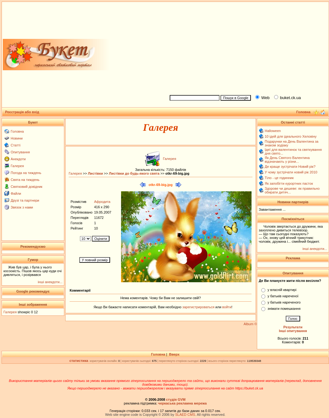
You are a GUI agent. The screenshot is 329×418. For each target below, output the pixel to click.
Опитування (20, 152)
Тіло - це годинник (279, 178)
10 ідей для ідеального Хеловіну (290, 136)
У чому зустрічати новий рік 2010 (291, 172)
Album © (250, 324)
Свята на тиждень (25, 180)
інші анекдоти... (50, 282)
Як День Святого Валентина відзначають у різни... (287, 159)
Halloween (273, 131)
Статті (15, 145)
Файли (16, 193)
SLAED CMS (185, 414)
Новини (17, 138)
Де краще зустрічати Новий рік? (290, 166)
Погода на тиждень (26, 173)
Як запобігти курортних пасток (289, 183)
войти (226, 307)
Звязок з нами (22, 207)
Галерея (17, 166)
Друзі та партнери (25, 200)
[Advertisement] (246, 47)
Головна (17, 131)
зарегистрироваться (198, 307)
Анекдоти (18, 159)
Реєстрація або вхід (22, 112)
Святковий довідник (26, 186)
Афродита (102, 202)
